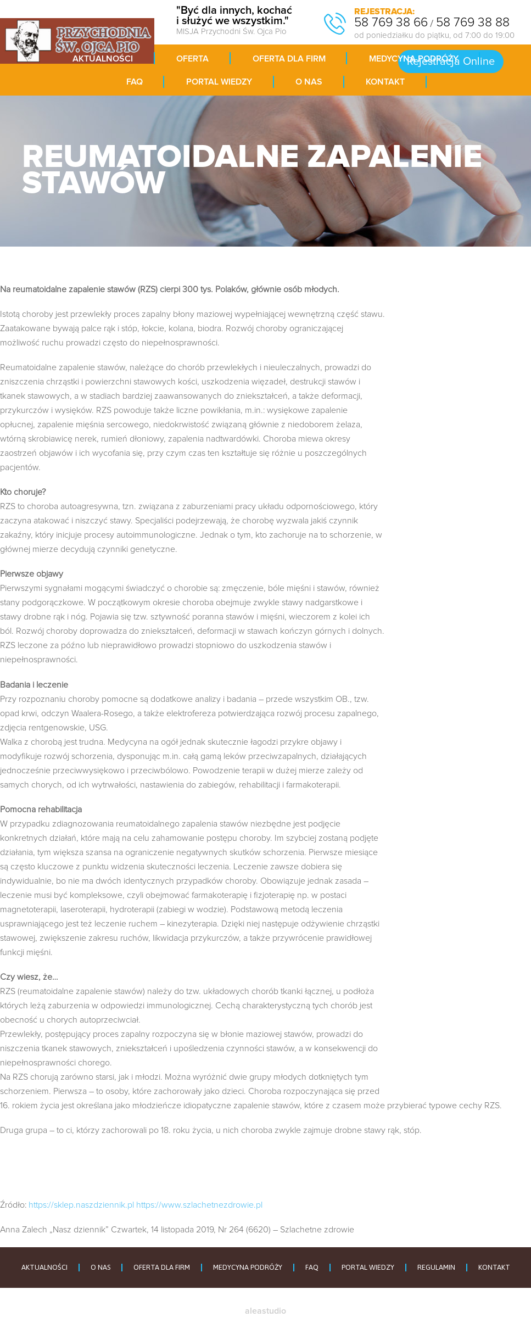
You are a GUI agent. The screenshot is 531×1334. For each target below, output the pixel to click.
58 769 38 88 (473, 22)
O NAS (100, 1267)
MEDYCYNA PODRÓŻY (247, 1267)
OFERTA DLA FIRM (161, 1267)
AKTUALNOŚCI (44, 1267)
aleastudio (265, 1311)
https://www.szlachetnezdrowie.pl (199, 1205)
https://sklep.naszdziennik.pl (81, 1205)
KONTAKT (494, 1267)
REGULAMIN (436, 1267)
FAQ (311, 1267)
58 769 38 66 (391, 22)
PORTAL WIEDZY (368, 1267)
